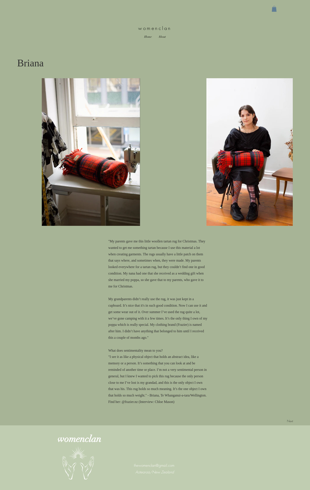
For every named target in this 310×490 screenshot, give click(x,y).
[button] (274, 9)
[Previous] (32, 421)
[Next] (279, 421)
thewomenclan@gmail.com (154, 465)
